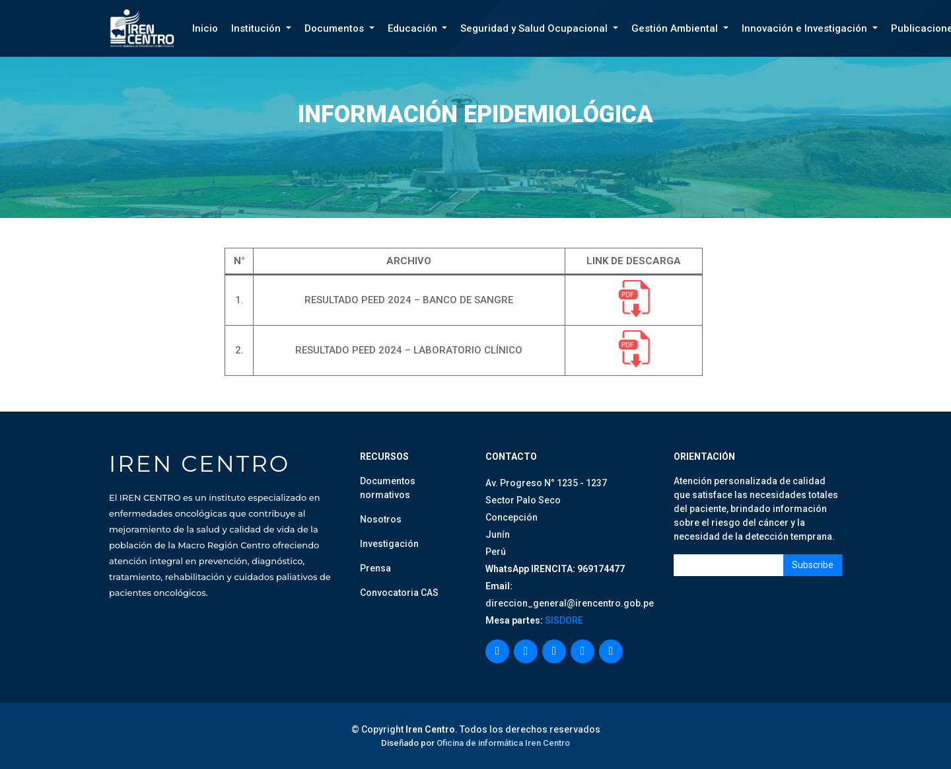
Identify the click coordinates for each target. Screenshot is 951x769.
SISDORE (563, 620)
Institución (257, 28)
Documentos (335, 28)
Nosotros (381, 519)
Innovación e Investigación (806, 28)
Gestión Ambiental (676, 28)
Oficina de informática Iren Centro (503, 743)
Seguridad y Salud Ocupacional (535, 28)
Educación (414, 28)
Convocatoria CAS (399, 592)
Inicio (205, 28)
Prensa (375, 568)
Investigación (389, 543)
